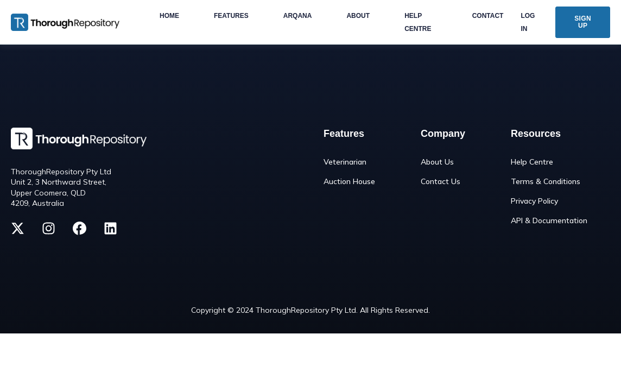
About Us (437, 162)
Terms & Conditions (545, 181)
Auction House (349, 181)
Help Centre (532, 162)
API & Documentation (549, 220)
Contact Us (440, 181)
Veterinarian (345, 162)
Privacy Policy (534, 201)
